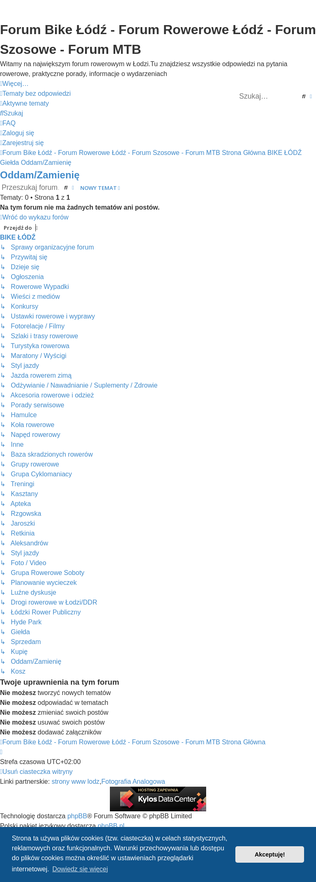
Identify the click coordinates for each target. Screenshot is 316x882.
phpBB (77, 816)
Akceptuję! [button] (270, 854)
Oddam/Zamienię (39, 174)
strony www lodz (75, 781)
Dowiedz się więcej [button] (80, 869)
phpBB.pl (111, 825)
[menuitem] (35, 94)
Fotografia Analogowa (133, 781)
